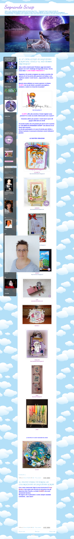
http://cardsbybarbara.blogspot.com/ (37, 209)
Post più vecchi (52, 531)
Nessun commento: (38, 477)
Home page (37, 531)
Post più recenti (22, 531)
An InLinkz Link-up (22, 474)
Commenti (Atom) (39, 535)
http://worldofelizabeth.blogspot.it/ (37, 173)
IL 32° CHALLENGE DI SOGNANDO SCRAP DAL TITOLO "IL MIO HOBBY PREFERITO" (35, 61)
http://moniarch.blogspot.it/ (37, 274)
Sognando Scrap (19, 7)
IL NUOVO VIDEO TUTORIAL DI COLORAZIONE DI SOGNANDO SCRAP (36, 483)
